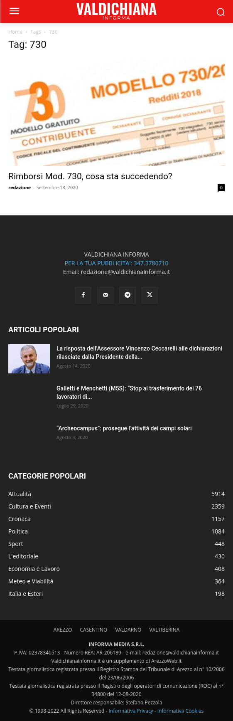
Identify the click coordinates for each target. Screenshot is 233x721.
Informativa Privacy (130, 710)
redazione (19, 187)
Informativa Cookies (180, 710)
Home (15, 31)
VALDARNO (128, 629)
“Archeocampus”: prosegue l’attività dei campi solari (124, 428)
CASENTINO (93, 629)
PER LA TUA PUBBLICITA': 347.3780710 (116, 263)
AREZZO (63, 629)
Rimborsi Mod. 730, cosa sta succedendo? (90, 176)
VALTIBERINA (165, 629)
